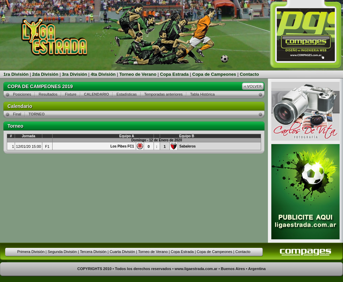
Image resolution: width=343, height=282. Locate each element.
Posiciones (22, 94)
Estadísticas (126, 94)
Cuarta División (122, 252)
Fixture (70, 94)
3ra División (74, 74)
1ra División (16, 74)
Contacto (249, 74)
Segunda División (62, 252)
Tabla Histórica (202, 94)
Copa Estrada (174, 74)
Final (17, 114)
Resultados (48, 94)
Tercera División (93, 252)
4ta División (103, 74)
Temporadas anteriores (163, 94)
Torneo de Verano (137, 74)
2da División (45, 74)
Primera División (30, 252)
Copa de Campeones (214, 74)
